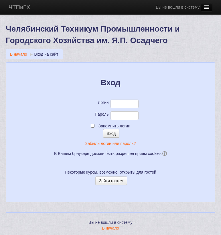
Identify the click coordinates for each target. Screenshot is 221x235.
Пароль (102, 114)
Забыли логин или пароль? (110, 143)
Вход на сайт (46, 54)
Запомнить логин (114, 126)
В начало (18, 54)
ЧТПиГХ (19, 7)
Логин (103, 102)
